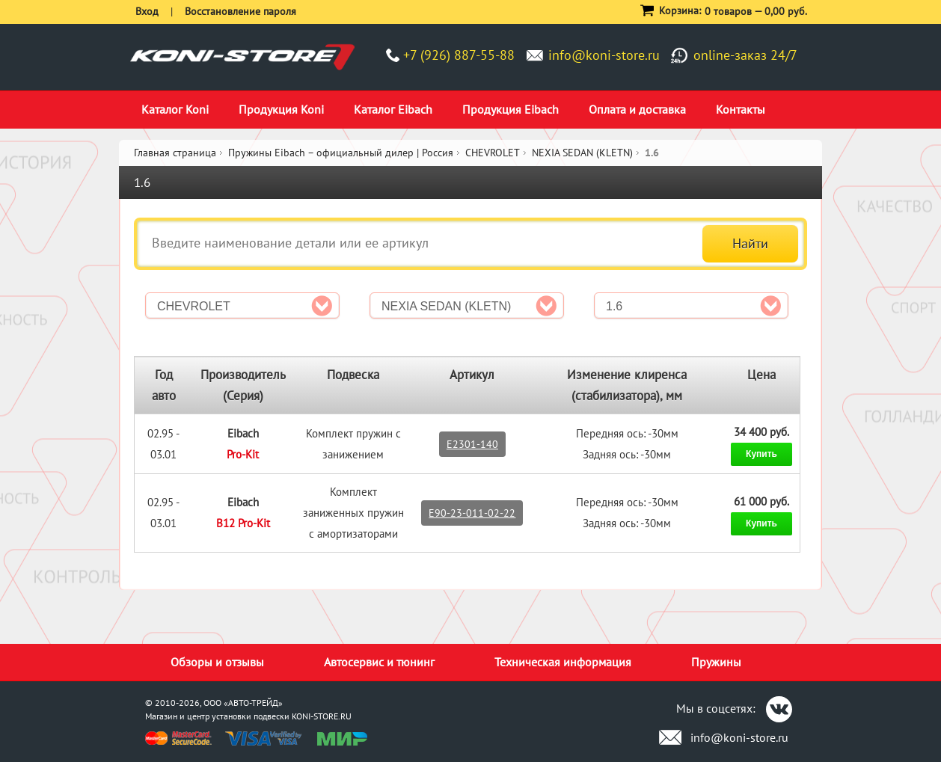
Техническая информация (562, 661)
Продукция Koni (281, 109)
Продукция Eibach (510, 109)
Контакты (740, 109)
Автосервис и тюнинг (379, 661)
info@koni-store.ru (604, 55)
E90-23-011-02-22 (472, 513)
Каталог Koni (175, 109)
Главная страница (175, 152)
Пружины (716, 661)
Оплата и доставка (637, 109)
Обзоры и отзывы (217, 661)
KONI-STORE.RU (322, 716)
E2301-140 (472, 444)
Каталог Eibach (393, 109)
